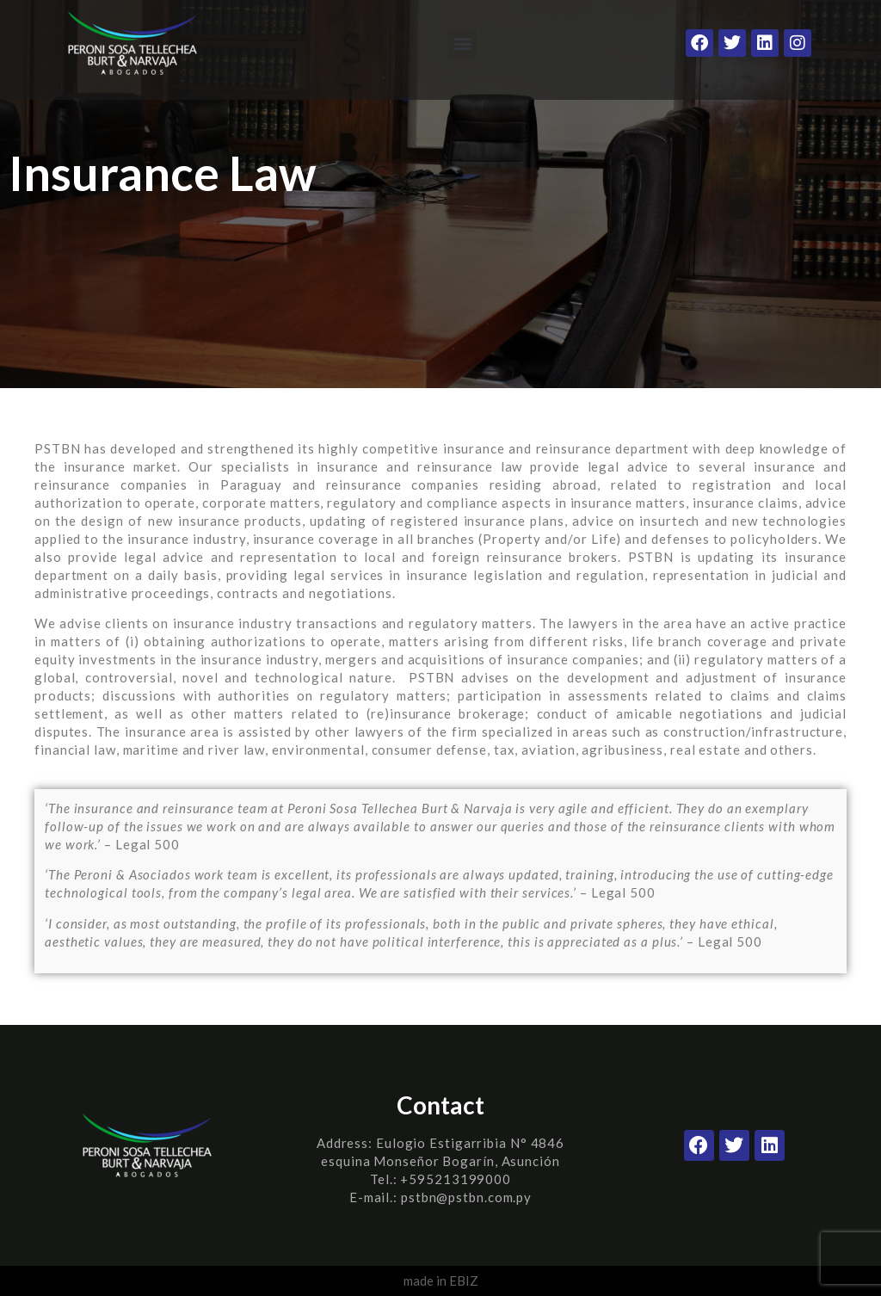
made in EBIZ (441, 1280)
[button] (462, 43)
